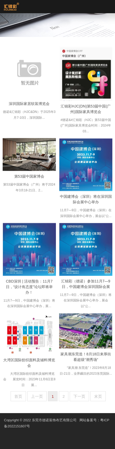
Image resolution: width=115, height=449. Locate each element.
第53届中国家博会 (29, 177)
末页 (98, 396)
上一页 (37, 396)
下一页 (79, 396)
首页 (18, 396)
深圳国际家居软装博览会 (29, 105)
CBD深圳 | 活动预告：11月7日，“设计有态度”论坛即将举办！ (29, 288)
